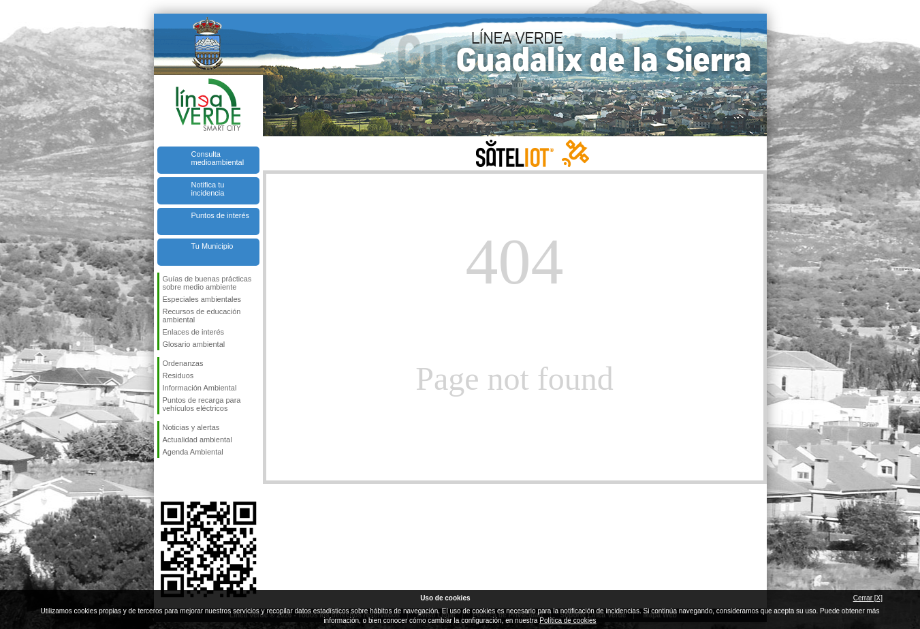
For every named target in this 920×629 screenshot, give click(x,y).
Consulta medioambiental (217, 158)
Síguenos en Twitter (188, 480)
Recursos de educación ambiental (202, 315)
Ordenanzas (183, 363)
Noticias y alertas (191, 427)
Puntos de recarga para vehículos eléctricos (202, 404)
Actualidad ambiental (197, 439)
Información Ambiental (200, 388)
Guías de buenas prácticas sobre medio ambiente (207, 283)
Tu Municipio (212, 246)
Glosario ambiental (194, 344)
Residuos (178, 375)
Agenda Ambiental (193, 452)
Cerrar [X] (868, 598)
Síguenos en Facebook (165, 480)
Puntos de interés (220, 215)
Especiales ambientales (202, 299)
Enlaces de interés (194, 332)
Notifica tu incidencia (208, 189)
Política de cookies (567, 620)
